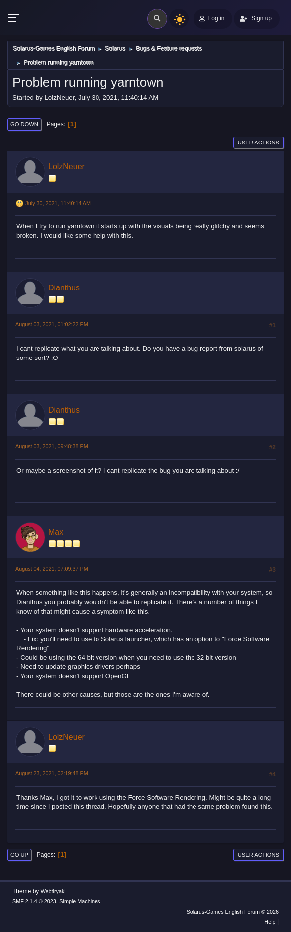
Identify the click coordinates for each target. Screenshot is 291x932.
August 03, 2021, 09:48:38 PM (51, 446)
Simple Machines (79, 901)
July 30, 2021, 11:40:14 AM (58, 203)
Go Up (19, 855)
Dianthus (64, 288)
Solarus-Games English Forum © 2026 (233, 912)
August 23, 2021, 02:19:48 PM (51, 773)
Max (55, 532)
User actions (258, 142)
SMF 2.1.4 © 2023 (34, 901)
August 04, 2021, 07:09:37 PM (51, 569)
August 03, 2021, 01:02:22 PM (51, 324)
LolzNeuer (66, 166)
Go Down (24, 124)
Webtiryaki (53, 891)
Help (269, 922)
